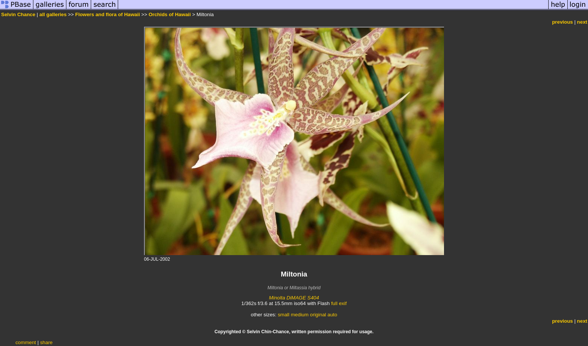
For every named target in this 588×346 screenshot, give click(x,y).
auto (332, 314)
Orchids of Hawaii (169, 14)
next (582, 22)
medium (299, 314)
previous (562, 22)
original (318, 314)
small (284, 314)
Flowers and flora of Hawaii (107, 14)
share (46, 342)
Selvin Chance (18, 14)
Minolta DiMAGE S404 (294, 298)
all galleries (53, 14)
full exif (338, 303)
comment (25, 342)
